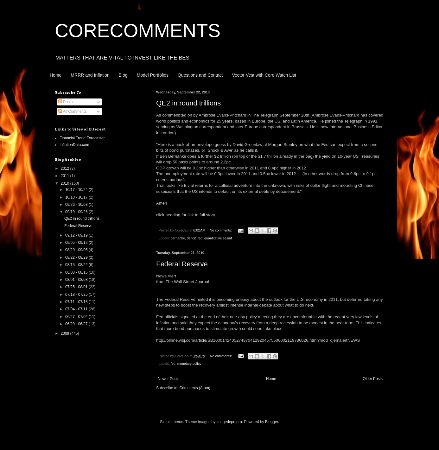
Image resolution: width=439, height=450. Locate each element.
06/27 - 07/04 (77, 316)
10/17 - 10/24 (77, 189)
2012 (65, 168)
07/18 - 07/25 (77, 294)
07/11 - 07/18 (77, 302)
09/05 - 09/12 (77, 242)
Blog (123, 75)
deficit (191, 238)
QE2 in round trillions (188, 103)
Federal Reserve (182, 264)
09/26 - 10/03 (77, 204)
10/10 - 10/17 (77, 197)
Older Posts (373, 379)
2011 (65, 176)
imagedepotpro (229, 422)
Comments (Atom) (194, 388)
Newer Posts (168, 379)
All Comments (72, 111)
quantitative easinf (218, 238)
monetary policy (189, 363)
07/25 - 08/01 (77, 287)
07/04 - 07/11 (77, 309)
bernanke (178, 238)
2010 (65, 183)
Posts (65, 102)
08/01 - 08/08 (77, 279)
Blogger (271, 422)
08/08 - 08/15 (77, 272)
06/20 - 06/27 (77, 324)
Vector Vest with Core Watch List (264, 75)
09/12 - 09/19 (77, 235)
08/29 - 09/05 (77, 250)
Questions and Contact (200, 75)
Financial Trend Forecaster (82, 138)
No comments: (221, 230)
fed (200, 238)
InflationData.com (74, 145)
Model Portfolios (153, 75)
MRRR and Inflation (90, 75)
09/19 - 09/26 (77, 212)
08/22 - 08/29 (77, 257)
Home (55, 75)
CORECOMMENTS (137, 30)
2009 (65, 333)
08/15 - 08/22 (77, 265)
